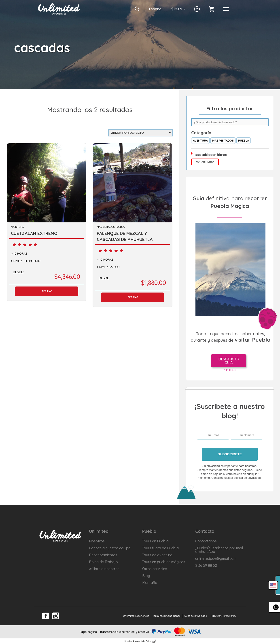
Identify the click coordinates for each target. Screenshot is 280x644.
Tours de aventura (157, 555)
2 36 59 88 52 (206, 565)
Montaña (149, 582)
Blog (146, 575)
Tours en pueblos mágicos (163, 562)
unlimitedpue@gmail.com (215, 558)
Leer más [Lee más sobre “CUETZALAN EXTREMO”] (46, 291)
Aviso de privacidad (195, 615)
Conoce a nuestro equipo (110, 548)
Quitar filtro (205, 162)
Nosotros (97, 541)
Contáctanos (206, 541)
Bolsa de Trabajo (103, 562)
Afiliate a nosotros (104, 569)
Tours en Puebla (155, 541)
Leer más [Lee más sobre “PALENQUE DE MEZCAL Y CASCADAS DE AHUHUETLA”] (132, 297)
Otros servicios (154, 569)
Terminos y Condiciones (166, 615)
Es (155, 9)
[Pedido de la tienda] (140, 132)
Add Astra (146, 641)
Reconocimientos (103, 555)
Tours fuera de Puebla (160, 548)
